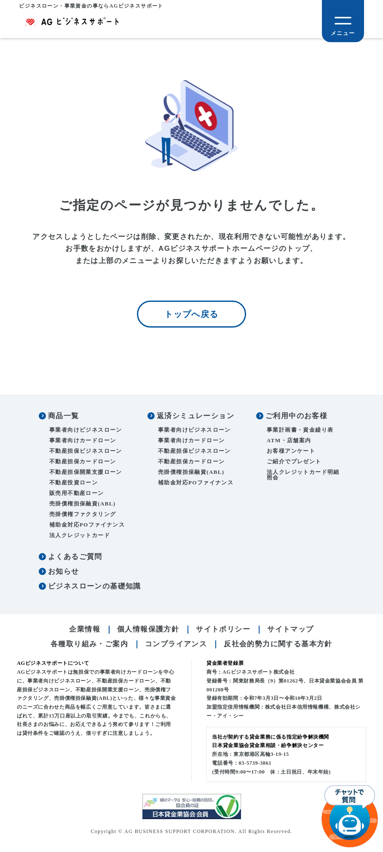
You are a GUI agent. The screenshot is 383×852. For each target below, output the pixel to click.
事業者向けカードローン (82, 441)
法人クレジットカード (79, 536)
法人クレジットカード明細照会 (303, 476)
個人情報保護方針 (148, 630)
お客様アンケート (291, 452)
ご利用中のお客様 (296, 417)
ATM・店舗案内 (289, 441)
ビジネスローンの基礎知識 (94, 587)
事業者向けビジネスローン (85, 431)
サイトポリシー (223, 630)
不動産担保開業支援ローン (85, 473)
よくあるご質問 (75, 558)
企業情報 (84, 630)
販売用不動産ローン (76, 494)
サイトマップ (290, 630)
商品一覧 (63, 417)
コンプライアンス (176, 645)
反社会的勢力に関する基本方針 (278, 645)
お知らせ (63, 572)
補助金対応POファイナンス (87, 526)
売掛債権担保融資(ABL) (82, 505)
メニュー (343, 33)
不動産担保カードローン (82, 463)
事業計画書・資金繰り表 (300, 431)
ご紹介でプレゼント (294, 463)
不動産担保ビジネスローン (85, 452)
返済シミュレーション (195, 417)
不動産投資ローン (73, 484)
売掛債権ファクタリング (82, 515)
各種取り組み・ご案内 (89, 645)
